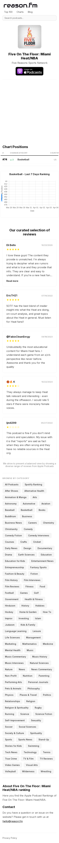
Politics (47, 695)
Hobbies (39, 605)
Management (33, 637)
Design (27, 548)
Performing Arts (13, 682)
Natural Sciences (39, 663)
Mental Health (13, 650)
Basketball (23, 159)
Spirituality (36, 733)
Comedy (28, 529)
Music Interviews (14, 663)
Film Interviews (32, 580)
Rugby (38, 707)
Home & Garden (28, 612)
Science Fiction (43, 714)
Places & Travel (28, 695)
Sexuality (36, 720)
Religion (30, 701)
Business (27, 516)
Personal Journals (38, 682)
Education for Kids (15, 561)
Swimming (33, 746)
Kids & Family (28, 624)
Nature (9, 669)
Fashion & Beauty (14, 573)
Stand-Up (43, 739)
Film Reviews (12, 586)
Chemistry (48, 522)
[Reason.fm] (20, 5)
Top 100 (8, 11)
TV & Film (28, 758)
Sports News (25, 739)
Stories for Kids (13, 746)
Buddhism (10, 516)
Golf (36, 593)
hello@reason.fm (13, 821)
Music (30, 650)
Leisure (37, 631)
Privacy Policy (10, 838)
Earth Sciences (26, 554)
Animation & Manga (15, 497)
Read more (12, 281)
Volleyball (10, 771)
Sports (8, 739)
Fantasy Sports (38, 567)
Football (9, 593)
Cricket (37, 542)
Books (42, 510)
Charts (20, 11)
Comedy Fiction (13, 535)
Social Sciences (27, 726)
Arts (35, 497)
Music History (39, 656)
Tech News (11, 752)
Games (24, 593)
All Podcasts (11, 484)
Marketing (10, 644)
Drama (8, 554)
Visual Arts (32, 765)
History (25, 605)
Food (42, 586)
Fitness (29, 586)
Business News (13, 522)
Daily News (11, 548)
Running (9, 714)
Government (11, 599)
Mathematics (29, 644)
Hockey (9, 612)
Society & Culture (14, 733)
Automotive (29, 503)
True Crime (11, 758)
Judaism (9, 624)
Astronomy (11, 503)
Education (46, 554)
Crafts (23, 542)
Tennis (46, 752)
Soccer (9, 726)
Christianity (11, 529)
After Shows (11, 491)
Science (24, 714)
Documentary (45, 548)
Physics (9, 695)
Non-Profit (11, 675)
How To (47, 612)
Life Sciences (12, 637)
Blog (30, 11)
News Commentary (41, 669)
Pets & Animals (13, 688)
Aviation (45, 503)
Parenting (44, 675)
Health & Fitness (34, 599)
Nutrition (27, 675)
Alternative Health (34, 491)
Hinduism (10, 605)
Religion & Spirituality (16, 707)
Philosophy (34, 688)
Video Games (12, 765)
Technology (30, 752)
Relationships (12, 701)
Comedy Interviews (38, 535)
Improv (8, 618)
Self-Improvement (15, 720)
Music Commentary (15, 656)
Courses (9, 542)
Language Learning (15, 631)
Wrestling (46, 771)
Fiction (34, 573)
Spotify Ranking (33, 484)
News (22, 669)
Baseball (10, 510)
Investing (24, 618)
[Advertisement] (29, 109)
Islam (38, 618)
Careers (32, 522)
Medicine (48, 644)
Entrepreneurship (14, 567)
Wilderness (28, 771)
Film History (11, 580)
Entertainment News (42, 561)
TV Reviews (46, 758)
